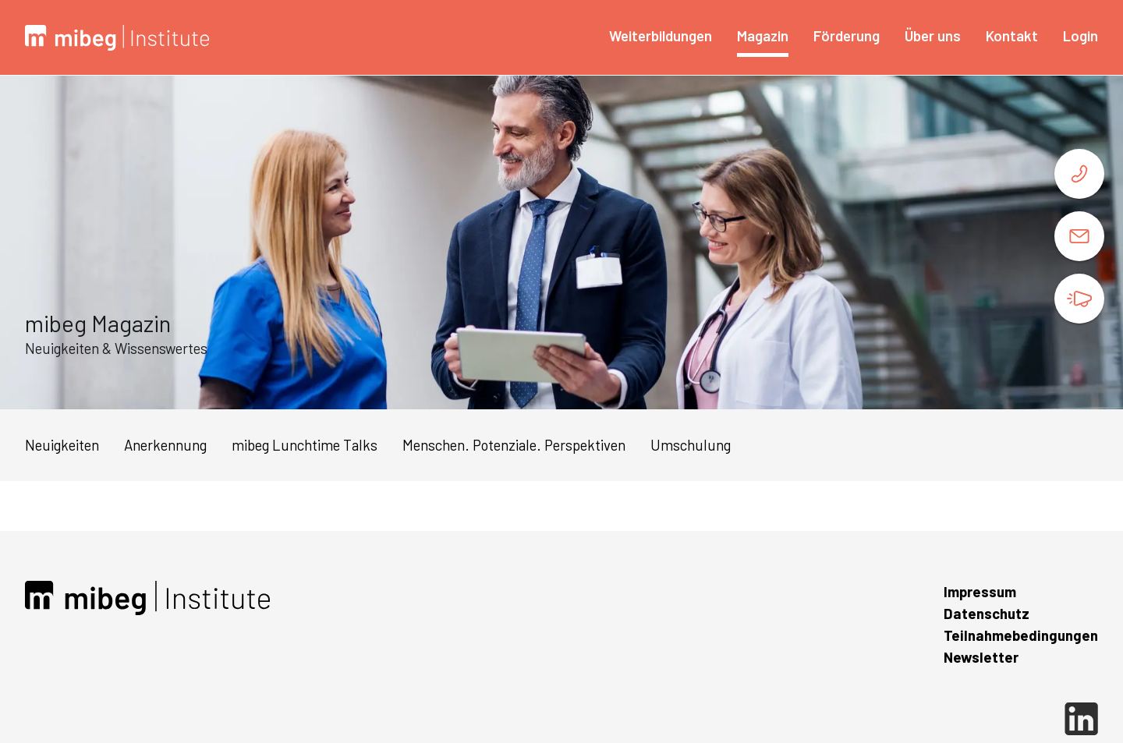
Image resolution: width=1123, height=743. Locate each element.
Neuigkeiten (62, 445)
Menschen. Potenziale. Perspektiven (513, 445)
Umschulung (690, 445)
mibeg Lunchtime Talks (304, 445)
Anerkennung (165, 445)
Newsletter (981, 657)
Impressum (980, 591)
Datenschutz (986, 613)
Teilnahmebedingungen (1021, 635)
